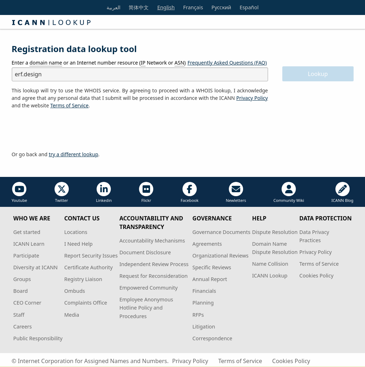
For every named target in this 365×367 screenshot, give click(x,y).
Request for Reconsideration (153, 275)
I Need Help (78, 243)
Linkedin (104, 192)
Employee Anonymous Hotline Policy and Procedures (146, 307)
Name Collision (270, 263)
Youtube (19, 192)
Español (249, 7)
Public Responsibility (37, 338)
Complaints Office (85, 302)
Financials (204, 290)
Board (20, 290)
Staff (18, 314)
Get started (26, 232)
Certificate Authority (88, 267)
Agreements (207, 243)
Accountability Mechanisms (152, 240)
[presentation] (66, 130)
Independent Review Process (154, 264)
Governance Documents (221, 232)
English (166, 7)
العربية (113, 7)
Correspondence (212, 338)
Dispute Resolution (275, 232)
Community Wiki (288, 192)
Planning (203, 302)
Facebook (190, 192)
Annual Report (209, 279)
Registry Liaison (83, 279)
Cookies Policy (316, 275)
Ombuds (74, 290)
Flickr (146, 192)
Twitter (62, 192)
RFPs (198, 314)
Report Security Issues (91, 255)
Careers (22, 326)
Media (71, 314)
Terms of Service (319, 263)
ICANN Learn (28, 243)
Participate (26, 255)
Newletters (236, 192)
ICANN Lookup (269, 275)
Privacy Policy (252, 98)
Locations (75, 232)
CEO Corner (27, 302)
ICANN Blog (342, 192)
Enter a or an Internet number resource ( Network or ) (99, 62)
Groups (22, 279)
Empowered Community (148, 287)
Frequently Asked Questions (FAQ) (227, 62)
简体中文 (139, 7)
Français (193, 7)
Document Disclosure (145, 252)
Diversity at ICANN (35, 267)
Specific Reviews (211, 267)
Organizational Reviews (220, 255)
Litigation (203, 326)
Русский (221, 7)
